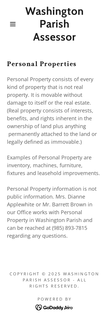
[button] (8, 24)
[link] (54, 24)
